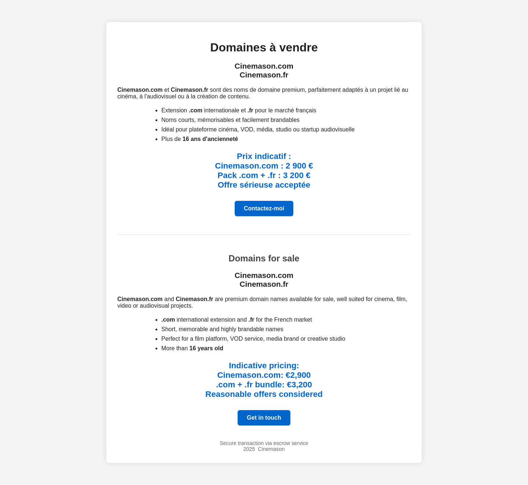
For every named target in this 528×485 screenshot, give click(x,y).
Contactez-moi (264, 208)
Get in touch (264, 418)
